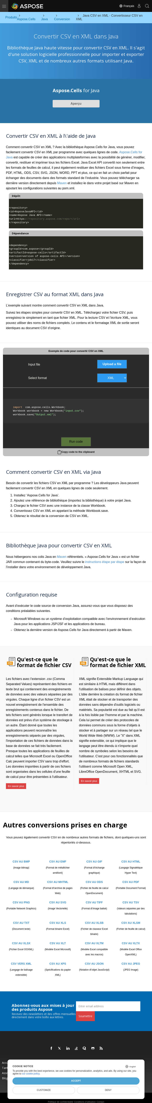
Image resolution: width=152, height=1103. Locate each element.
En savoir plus (16, 784)
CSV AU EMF (57, 856)
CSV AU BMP (21, 856)
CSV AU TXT (21, 918)
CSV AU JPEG (131, 958)
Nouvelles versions (98, 1058)
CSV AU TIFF (94, 897)
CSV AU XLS (57, 918)
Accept (76, 1080)
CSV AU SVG (57, 897)
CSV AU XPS (57, 958)
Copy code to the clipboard (78, 451)
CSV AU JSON (94, 958)
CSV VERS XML (21, 958)
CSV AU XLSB (94, 918)
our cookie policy (31, 1073)
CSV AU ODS (94, 877)
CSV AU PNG (21, 897)
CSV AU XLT (58, 938)
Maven (62, 183)
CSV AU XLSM (130, 918)
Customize (44, 1090)
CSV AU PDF (131, 877)
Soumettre (85, 1011)
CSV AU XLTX (131, 938)
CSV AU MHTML (57, 877)
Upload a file (112, 364)
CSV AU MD (21, 877)
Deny (108, 1090)
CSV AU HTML (130, 856)
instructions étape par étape (104, 562)
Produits (49, 1058)
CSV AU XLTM (94, 938)
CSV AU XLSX (21, 938)
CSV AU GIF (94, 856)
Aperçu (75, 103)
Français (126, 6)
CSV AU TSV (131, 897)
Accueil (6, 1058)
